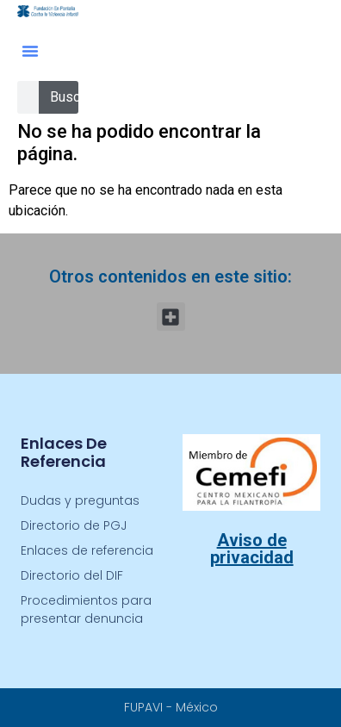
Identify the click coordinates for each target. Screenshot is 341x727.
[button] (30, 51)
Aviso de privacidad (252, 549)
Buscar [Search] (70, 97)
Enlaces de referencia (87, 550)
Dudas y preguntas (80, 500)
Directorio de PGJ (74, 525)
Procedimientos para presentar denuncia (86, 609)
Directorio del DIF (72, 575)
